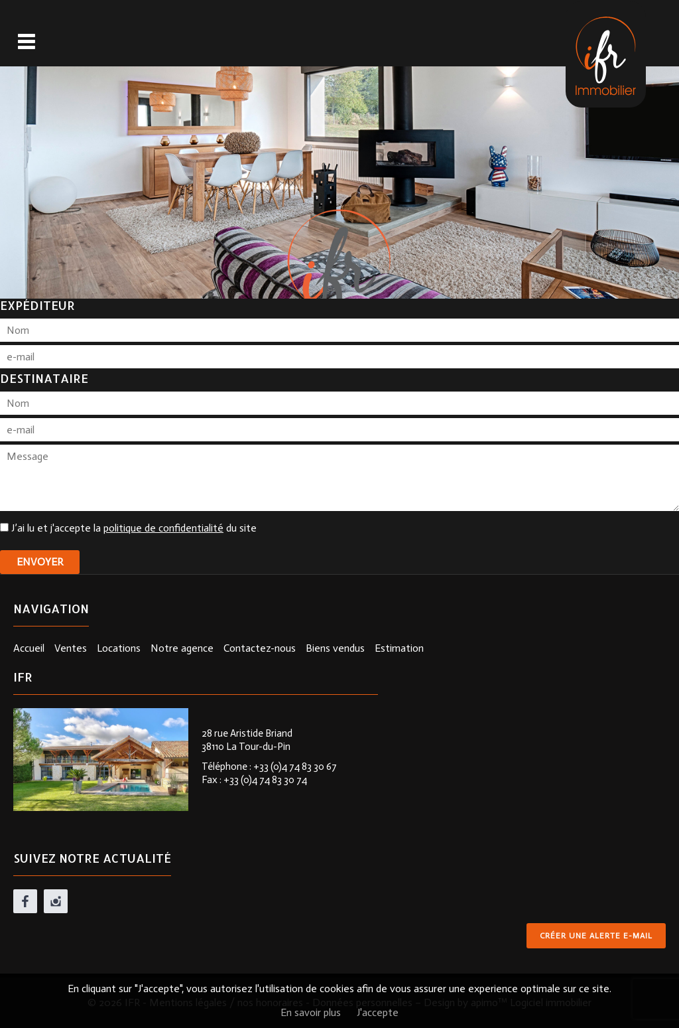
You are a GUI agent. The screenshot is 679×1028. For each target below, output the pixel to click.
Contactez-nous (259, 648)
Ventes (70, 648)
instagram (56, 901)
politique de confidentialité (163, 528)
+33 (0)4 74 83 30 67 (295, 766)
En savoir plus (310, 1012)
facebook (25, 901)
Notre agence (182, 648)
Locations (119, 648)
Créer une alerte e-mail (596, 935)
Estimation (399, 648)
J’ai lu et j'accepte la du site (134, 528)
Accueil (28, 648)
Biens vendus (335, 648)
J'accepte (378, 1012)
